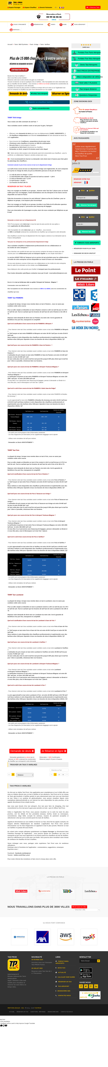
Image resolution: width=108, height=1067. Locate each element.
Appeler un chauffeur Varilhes (39, 103)
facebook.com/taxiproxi (23, 854)
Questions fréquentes (86, 96)
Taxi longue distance (86, 90)
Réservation (37, 24)
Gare (62, 24)
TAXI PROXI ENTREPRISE (86, 72)
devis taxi (26, 225)
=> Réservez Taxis (93, 7)
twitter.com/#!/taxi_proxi (22, 856)
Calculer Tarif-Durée (65, 978)
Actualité (61, 973)
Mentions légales (14, 1009)
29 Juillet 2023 (37, 969)
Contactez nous (63, 996)
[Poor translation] (4, 1026)
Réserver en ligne (61, 94)
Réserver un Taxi (64, 982)
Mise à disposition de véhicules (86, 78)
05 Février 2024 (37, 960)
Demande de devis (18, 94)
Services (15, 30)
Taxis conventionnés (39, 109)
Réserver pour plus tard (83, 249)
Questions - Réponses (37, 1012)
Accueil (11, 1012)
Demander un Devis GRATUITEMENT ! (21, 443)
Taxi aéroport (62, 987)
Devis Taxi (60, 969)
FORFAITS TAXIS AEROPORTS (87, 244)
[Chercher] (99, 910)
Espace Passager (49, 832)
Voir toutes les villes (79, 908)
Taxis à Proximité (18, 24)
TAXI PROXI (37, 1009)
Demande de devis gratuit (84, 254)
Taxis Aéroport (78, 24)
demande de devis (25, 134)
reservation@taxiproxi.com (58, 274)
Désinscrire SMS (63, 992)
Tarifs (51, 24)
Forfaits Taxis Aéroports (39, 94)
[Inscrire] (98, 961)
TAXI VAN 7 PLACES (86, 84)
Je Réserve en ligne (54, 752)
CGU (22, 1009)
